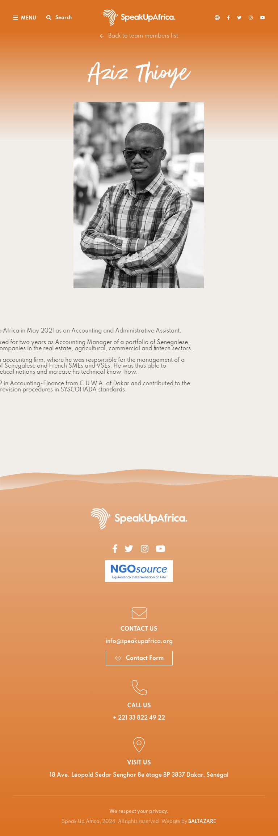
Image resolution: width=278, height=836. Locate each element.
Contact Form (139, 658)
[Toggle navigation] (24, 17)
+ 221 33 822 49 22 (139, 718)
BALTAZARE (202, 821)
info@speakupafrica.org (139, 641)
